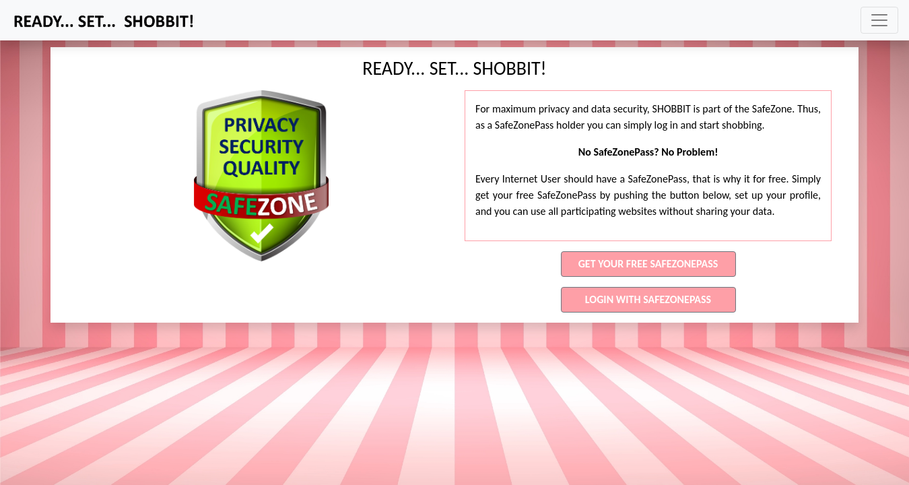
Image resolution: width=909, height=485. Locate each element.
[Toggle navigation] (879, 20)
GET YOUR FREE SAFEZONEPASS (648, 263)
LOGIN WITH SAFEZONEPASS (648, 299)
